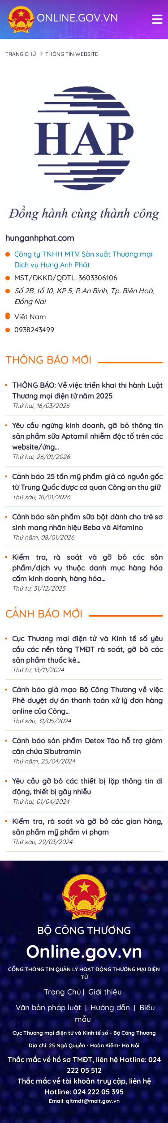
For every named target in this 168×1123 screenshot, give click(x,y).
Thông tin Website (71, 54)
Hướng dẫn (110, 1007)
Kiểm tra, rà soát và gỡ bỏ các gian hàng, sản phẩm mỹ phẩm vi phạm (87, 826)
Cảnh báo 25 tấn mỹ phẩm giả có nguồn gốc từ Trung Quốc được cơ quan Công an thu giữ (87, 482)
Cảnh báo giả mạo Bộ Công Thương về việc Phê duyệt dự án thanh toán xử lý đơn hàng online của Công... (87, 700)
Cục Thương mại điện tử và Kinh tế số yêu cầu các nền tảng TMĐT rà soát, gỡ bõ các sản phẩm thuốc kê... (87, 649)
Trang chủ (20, 54)
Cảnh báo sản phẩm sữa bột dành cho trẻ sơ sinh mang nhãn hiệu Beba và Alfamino (87, 522)
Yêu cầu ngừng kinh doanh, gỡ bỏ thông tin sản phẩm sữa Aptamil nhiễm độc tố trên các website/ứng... (87, 436)
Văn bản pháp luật (48, 1007)
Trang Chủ (62, 991)
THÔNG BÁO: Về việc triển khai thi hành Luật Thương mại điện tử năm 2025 (87, 390)
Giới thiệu (105, 991)
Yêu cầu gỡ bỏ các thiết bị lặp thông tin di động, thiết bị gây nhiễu (87, 786)
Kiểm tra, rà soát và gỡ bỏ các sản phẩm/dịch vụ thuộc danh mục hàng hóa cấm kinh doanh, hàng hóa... (87, 568)
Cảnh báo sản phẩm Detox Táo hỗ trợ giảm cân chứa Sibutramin (87, 746)
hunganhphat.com (39, 238)
